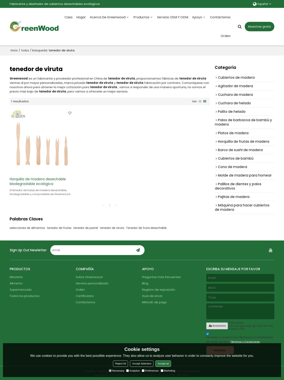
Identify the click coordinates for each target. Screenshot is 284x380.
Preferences (150, 370)
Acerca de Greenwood (107, 17)
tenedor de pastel (85, 228)
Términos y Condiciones (245, 341)
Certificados (85, 296)
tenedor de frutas (59, 228)
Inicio (14, 50)
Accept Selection (141, 363)
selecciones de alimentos (27, 228)
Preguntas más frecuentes (161, 277)
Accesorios (217, 325)
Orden (226, 36)
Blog (145, 283)
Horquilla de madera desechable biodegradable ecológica (38, 181)
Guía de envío (152, 296)
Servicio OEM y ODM (172, 17)
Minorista (16, 277)
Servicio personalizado (92, 283)
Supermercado (21, 290)
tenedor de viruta (112, 228)
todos (25, 50)
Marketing (168, 370)
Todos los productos (24, 296)
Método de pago (154, 302)
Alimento (16, 283)
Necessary (116, 370)
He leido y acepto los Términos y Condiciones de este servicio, (239, 338)
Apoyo (197, 17)
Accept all (163, 363)
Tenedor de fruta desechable (146, 228)
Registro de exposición (158, 290)
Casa (68, 17)
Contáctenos (220, 17)
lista (200, 101)
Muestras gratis (259, 26)
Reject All (120, 363)
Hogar (81, 17)
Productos (141, 17)
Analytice (133, 370)
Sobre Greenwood (89, 277)
